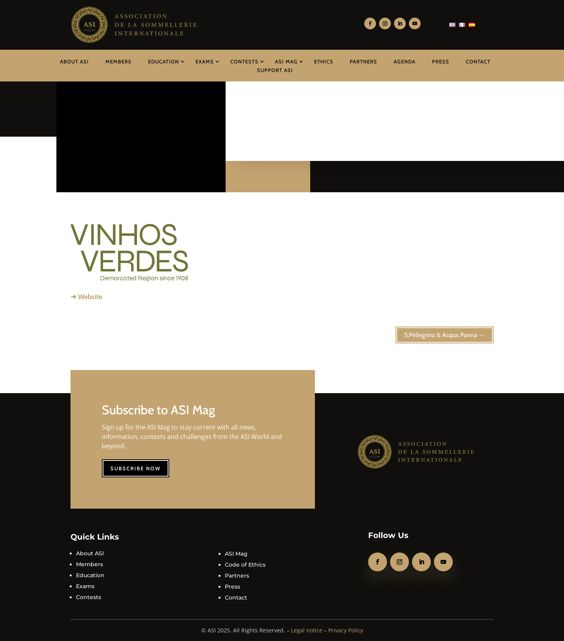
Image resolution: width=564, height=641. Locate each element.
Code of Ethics (245, 564)
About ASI (74, 61)
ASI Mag (286, 61)
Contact (478, 61)
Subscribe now (135, 468)
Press (440, 61)
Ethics (323, 61)
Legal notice (306, 630)
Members (118, 61)
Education (163, 61)
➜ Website (86, 297)
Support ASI (275, 70)
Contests (244, 61)
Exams (204, 61)
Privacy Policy (345, 630)
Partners (363, 61)
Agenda (405, 61)
